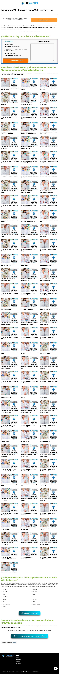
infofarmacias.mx (44, 625)
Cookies (18, 659)
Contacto (18, 655)
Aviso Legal (18, 657)
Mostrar (14, 641)
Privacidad (18, 661)
